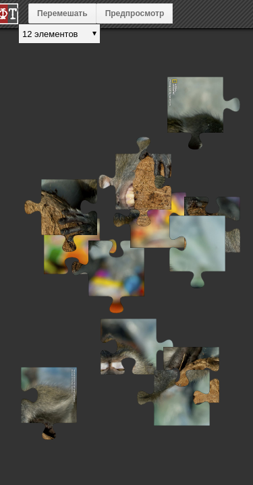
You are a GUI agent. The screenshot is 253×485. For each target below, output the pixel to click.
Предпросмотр (135, 13)
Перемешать (62, 13)
